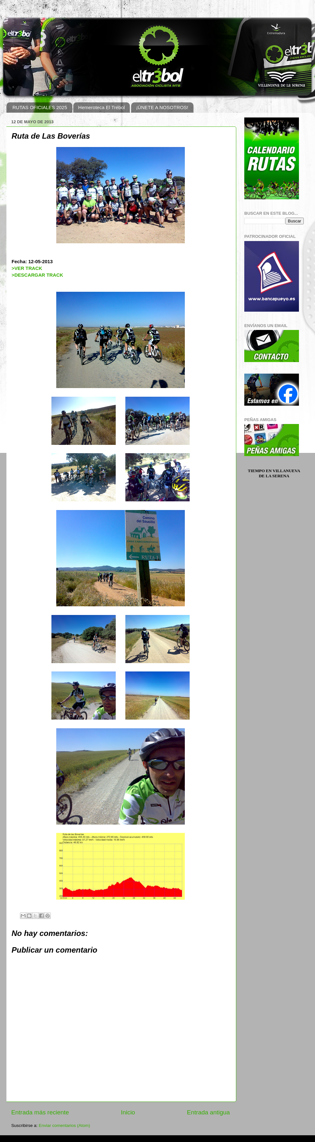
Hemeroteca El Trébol (101, 107)
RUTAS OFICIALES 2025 (40, 107)
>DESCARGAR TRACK (37, 275)
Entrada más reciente (40, 1112)
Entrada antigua (208, 1112)
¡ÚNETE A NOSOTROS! (162, 107)
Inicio (128, 1112)
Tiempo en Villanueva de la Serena (274, 473)
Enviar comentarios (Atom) (64, 1125)
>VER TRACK (27, 268)
